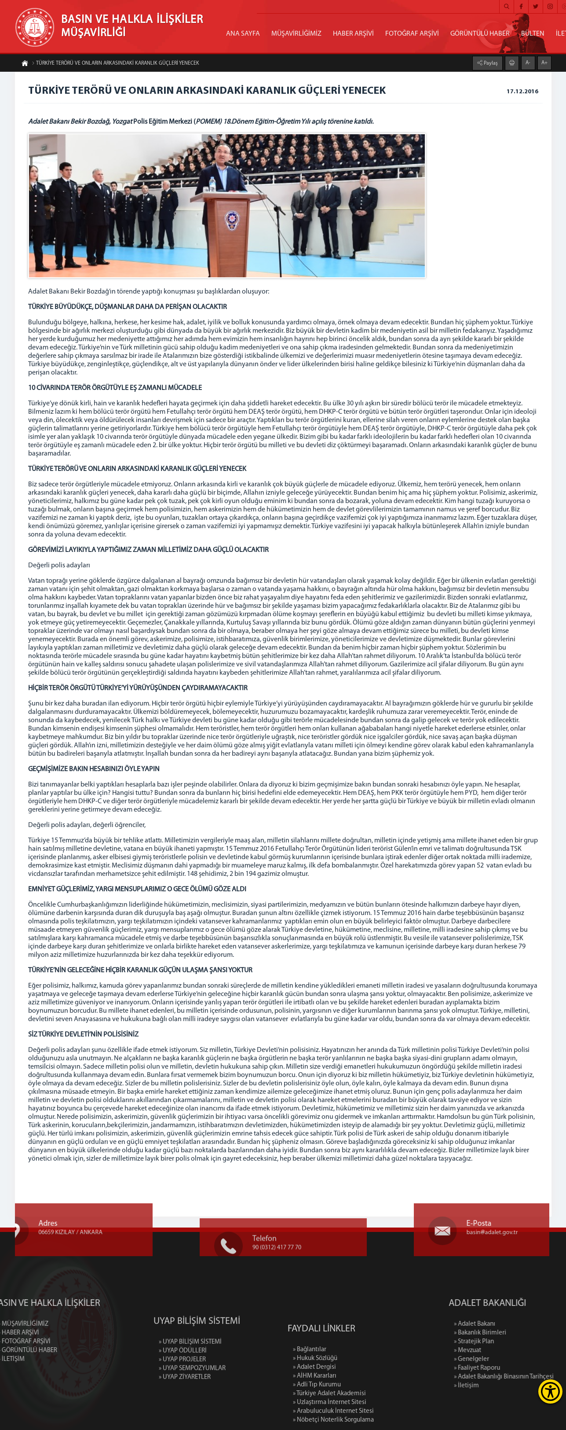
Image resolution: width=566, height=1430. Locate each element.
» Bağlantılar (309, 1399)
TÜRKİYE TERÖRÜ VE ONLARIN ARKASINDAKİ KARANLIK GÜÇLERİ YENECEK (115, 64)
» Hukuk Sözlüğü (315, 1407)
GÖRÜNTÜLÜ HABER (480, 33)
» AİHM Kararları (314, 1425)
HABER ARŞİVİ (353, 33)
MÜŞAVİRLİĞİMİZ (296, 33)
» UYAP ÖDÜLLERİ (183, 1385)
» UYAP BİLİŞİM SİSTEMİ (190, 1376)
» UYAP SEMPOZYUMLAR (192, 1403)
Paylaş (490, 63)
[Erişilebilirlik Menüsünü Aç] (550, 1391)
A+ (544, 62)
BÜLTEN (532, 33)
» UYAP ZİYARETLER (185, 1411)
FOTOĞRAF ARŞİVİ (412, 33)
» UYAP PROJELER (182, 1394)
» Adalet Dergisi (314, 1416)
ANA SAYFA (243, 33)
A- (528, 62)
